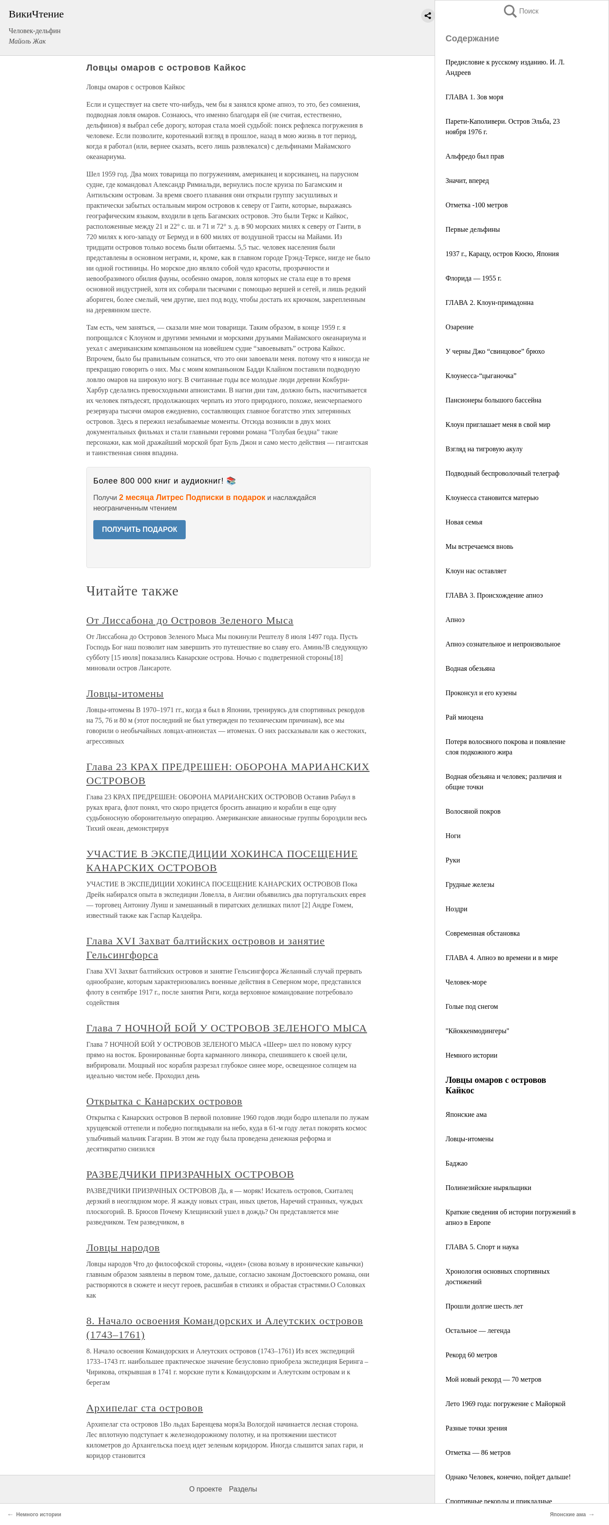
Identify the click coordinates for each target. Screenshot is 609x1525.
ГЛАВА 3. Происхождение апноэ (494, 595)
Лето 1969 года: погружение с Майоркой (505, 1403)
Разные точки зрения (476, 1428)
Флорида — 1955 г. (473, 278)
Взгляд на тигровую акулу (484, 449)
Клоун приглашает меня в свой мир (498, 424)
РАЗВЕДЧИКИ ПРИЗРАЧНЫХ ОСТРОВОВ (190, 1174)
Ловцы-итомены (469, 1139)
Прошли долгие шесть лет (484, 1306)
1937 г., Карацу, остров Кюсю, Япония (502, 253)
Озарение (459, 327)
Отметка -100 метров (477, 205)
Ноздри (456, 909)
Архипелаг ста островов (144, 1407)
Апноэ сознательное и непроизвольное (503, 644)
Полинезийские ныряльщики (488, 1187)
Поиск (520, 11)
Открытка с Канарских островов (164, 1101)
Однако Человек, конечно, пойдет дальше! (508, 1477)
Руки (453, 860)
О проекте (205, 1489)
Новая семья (464, 522)
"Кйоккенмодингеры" (477, 1031)
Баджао (457, 1163)
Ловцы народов (123, 1247)
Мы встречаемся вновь (479, 546)
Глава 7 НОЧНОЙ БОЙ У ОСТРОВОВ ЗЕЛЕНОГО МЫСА (226, 1028)
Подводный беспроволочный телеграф (502, 473)
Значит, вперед (467, 180)
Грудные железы (470, 884)
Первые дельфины (473, 229)
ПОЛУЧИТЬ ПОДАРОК (139, 529)
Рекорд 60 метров (471, 1355)
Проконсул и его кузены (481, 693)
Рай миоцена (464, 717)
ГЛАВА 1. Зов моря (475, 97)
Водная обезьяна (470, 668)
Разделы (243, 1489)
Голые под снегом (472, 1006)
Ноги (453, 835)
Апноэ (455, 619)
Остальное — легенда (478, 1330)
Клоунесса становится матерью (492, 497)
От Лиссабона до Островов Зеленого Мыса (189, 620)
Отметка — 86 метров (478, 1452)
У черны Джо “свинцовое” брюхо (495, 351)
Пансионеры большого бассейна (493, 400)
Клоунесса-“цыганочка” (481, 375)
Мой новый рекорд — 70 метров (493, 1379)
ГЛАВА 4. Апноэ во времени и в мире (502, 957)
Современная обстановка (483, 933)
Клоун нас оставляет (476, 571)
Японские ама (466, 1114)
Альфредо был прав (475, 156)
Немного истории (471, 1055)
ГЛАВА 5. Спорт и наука (482, 1247)
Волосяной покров (473, 811)
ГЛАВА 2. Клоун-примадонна (490, 302)
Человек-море (466, 982)
